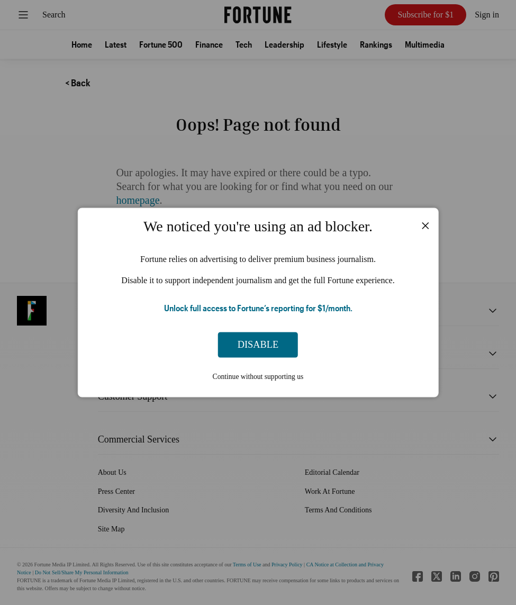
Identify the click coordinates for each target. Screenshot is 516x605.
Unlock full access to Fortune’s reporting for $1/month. (258, 307)
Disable (258, 344)
